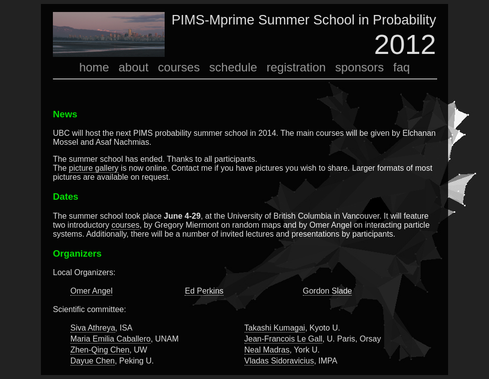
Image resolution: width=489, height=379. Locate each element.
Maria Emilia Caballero (110, 339)
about (134, 67)
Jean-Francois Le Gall (283, 339)
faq (401, 67)
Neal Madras (267, 350)
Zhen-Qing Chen (99, 350)
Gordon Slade (327, 291)
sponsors (359, 67)
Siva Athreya (92, 328)
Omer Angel (91, 291)
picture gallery (94, 168)
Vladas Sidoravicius (279, 361)
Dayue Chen (92, 361)
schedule (233, 67)
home (94, 67)
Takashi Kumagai (274, 328)
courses (179, 67)
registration (296, 67)
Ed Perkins (204, 291)
